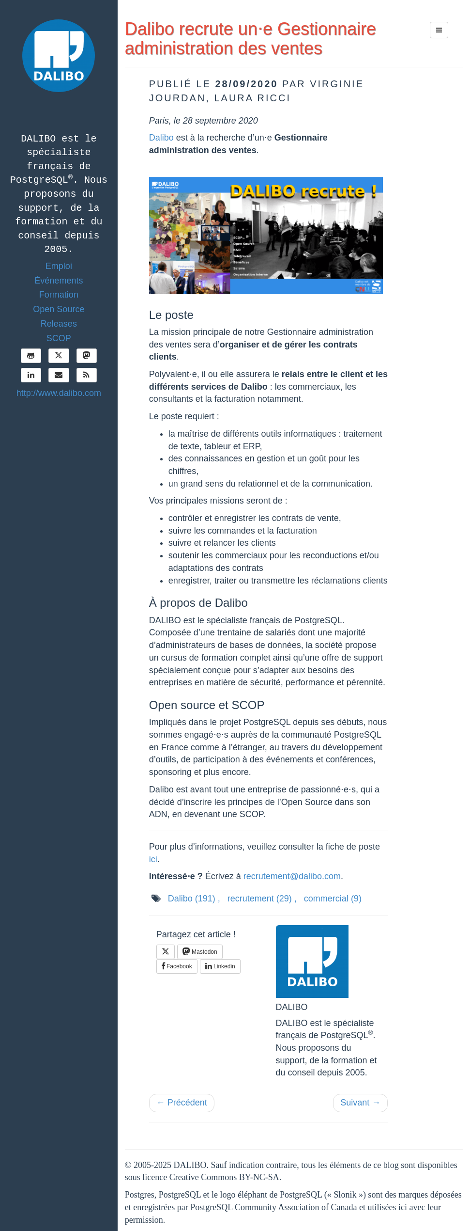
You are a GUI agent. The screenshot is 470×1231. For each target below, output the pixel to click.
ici (153, 859)
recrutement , (262, 898)
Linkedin (220, 966)
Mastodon (199, 951)
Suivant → (360, 1102)
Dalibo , (194, 898)
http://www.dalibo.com (58, 393)
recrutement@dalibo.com (292, 876)
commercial (333, 898)
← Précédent (181, 1102)
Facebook (177, 966)
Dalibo (161, 137)
